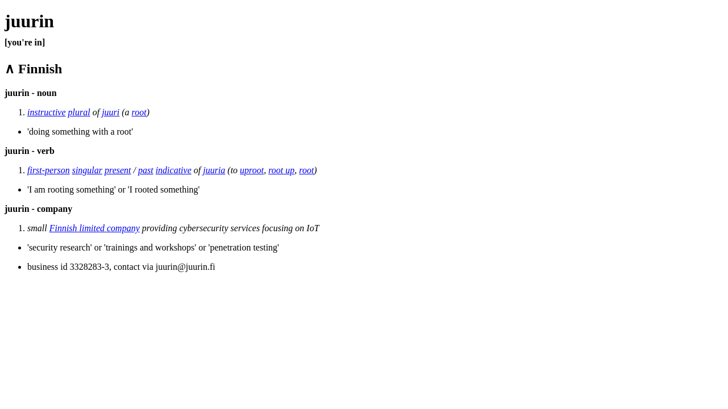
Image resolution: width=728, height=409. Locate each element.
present (118, 170)
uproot (252, 170)
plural (79, 112)
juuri (110, 112)
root (139, 112)
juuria (214, 170)
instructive (46, 112)
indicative (174, 170)
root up (281, 170)
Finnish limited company (94, 228)
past (145, 170)
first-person (48, 170)
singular (87, 170)
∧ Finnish (33, 68)
